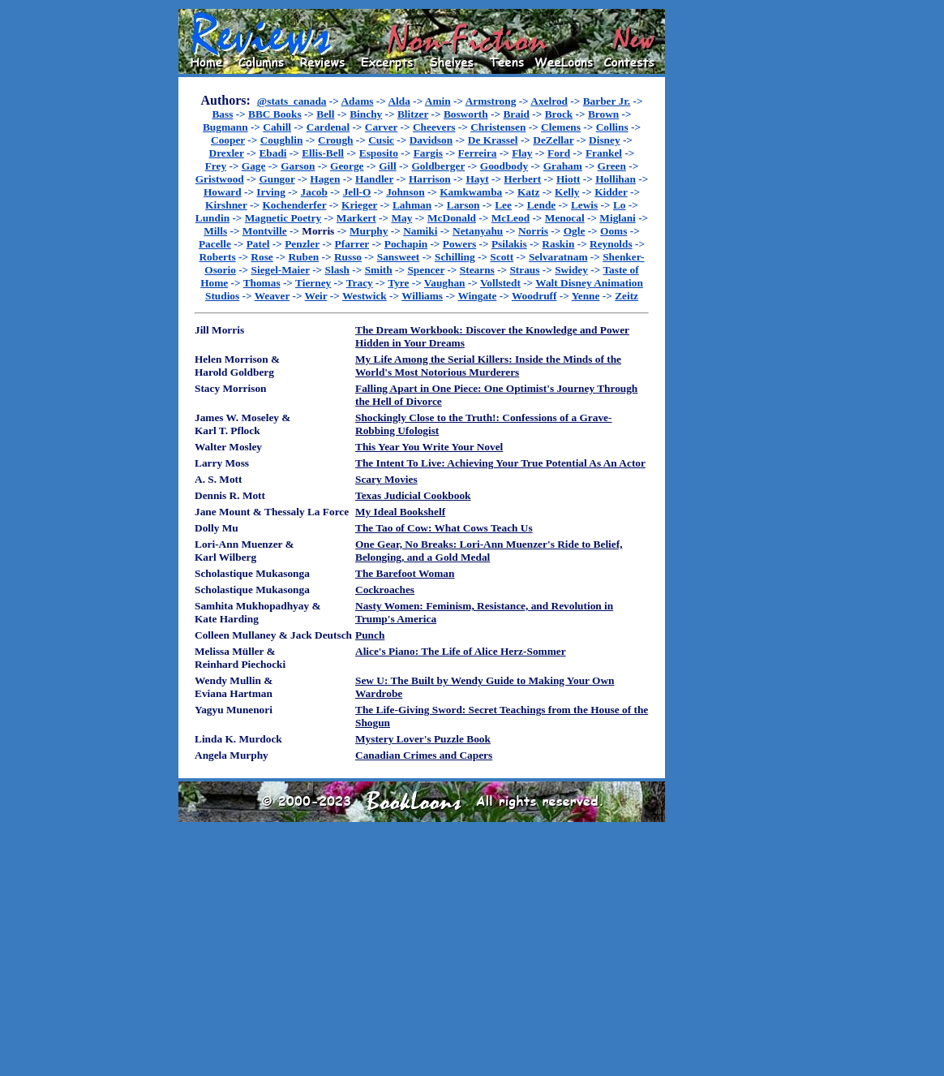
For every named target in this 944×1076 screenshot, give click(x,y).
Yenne (586, 296)
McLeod (510, 218)
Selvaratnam (558, 257)
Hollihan (615, 179)
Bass (222, 114)
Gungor (276, 179)
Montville (264, 231)
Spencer (425, 270)
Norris (533, 231)
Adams (357, 101)
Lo (619, 205)
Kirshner (226, 205)
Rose (261, 257)
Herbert (522, 179)
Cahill (277, 127)
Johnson (405, 192)
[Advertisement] (717, 252)
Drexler (226, 153)
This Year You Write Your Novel (429, 447)
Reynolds (611, 244)
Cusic (381, 140)
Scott (501, 257)
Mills (215, 231)
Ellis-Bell (323, 153)
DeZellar (553, 140)
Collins (612, 127)
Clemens (561, 127)
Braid (516, 114)
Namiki (420, 231)
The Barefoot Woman (404, 573)
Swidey (571, 270)
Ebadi (272, 153)
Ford (558, 153)
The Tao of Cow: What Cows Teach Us (444, 528)
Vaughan (445, 283)
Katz (528, 192)
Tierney (313, 283)
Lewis (584, 205)
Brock (559, 114)
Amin (438, 101)
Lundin (212, 218)
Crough (335, 140)
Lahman (412, 205)
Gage (254, 166)
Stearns (477, 270)
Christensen (498, 127)
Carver (381, 127)
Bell (325, 114)
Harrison (430, 179)
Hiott (568, 179)
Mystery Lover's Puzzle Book (423, 739)
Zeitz (626, 296)
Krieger (359, 205)
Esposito (378, 153)
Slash (337, 270)
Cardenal (328, 127)
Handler (374, 179)
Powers (459, 244)
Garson (298, 166)
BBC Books (275, 114)
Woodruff (534, 296)
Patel (258, 244)
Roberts (217, 257)
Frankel (604, 153)
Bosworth (466, 114)
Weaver (272, 296)
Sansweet (398, 257)
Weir (316, 296)
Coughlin (281, 140)
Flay (522, 153)
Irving (270, 192)
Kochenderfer (294, 205)
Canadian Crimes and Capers (423, 755)
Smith (379, 270)
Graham (562, 166)
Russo (348, 257)
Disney (604, 140)
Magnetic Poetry (283, 218)
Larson (463, 205)
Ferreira (477, 153)
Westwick (364, 296)
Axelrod (549, 101)
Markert (356, 218)
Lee (503, 205)
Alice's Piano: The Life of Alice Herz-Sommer (460, 651)
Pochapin (405, 244)
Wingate (477, 296)
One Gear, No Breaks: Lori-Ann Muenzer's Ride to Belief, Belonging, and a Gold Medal (488, 550)
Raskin (558, 244)
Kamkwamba (471, 192)
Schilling (455, 257)
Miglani (617, 218)
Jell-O (357, 192)
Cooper (228, 140)
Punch (369, 635)
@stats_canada (292, 101)
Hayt (477, 179)
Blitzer (412, 114)
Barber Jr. (607, 101)
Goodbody (504, 166)
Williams (422, 296)
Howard (223, 192)
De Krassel (493, 140)
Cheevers (434, 127)
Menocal (565, 218)
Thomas (262, 283)
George (346, 166)
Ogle (575, 231)
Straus (524, 270)
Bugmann (225, 127)
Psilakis (509, 244)
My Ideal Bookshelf (400, 512)
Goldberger (438, 166)
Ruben (303, 257)
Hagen (325, 179)
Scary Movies (386, 479)
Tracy (359, 283)
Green (612, 166)
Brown (603, 114)
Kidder (611, 192)
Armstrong (491, 101)
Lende (541, 205)
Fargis (428, 153)
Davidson (431, 140)
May (401, 218)
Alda (399, 101)
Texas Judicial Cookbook (412, 495)
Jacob (314, 192)
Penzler (302, 244)
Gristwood (219, 179)
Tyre (398, 283)
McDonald (451, 218)
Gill (387, 166)
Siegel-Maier (280, 270)
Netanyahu (478, 231)
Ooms (613, 231)
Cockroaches (384, 589)
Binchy (366, 114)
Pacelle (215, 244)
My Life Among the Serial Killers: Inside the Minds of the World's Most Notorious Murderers (488, 365)
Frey (215, 166)
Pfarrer (352, 244)
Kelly (567, 192)
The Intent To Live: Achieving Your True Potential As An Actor (500, 463)
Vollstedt (500, 283)
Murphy (369, 231)
